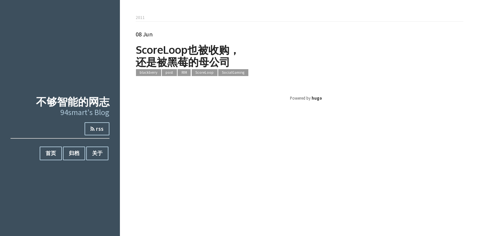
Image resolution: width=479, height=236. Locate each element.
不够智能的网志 (72, 101)
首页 (51, 153)
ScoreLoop (204, 72)
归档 (74, 153)
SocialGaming (233, 72)
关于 (97, 153)
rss (97, 129)
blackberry (148, 72)
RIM (184, 72)
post (169, 72)
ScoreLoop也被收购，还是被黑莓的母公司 (188, 56)
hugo (317, 98)
